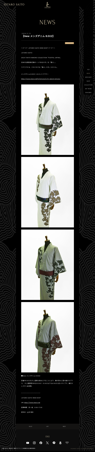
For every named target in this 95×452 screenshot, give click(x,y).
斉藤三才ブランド (19, 449)
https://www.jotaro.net (33, 403)
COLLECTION (88, 87)
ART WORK (88, 91)
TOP (88, 70)
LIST (47, 427)
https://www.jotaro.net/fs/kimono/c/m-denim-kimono (42, 79)
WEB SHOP (88, 78)
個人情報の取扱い (34, 449)
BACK (30, 427)
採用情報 (27, 449)
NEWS (88, 74)
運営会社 (11, 449)
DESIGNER (88, 95)
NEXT (64, 427)
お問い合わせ (5, 449)
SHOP (88, 82)
